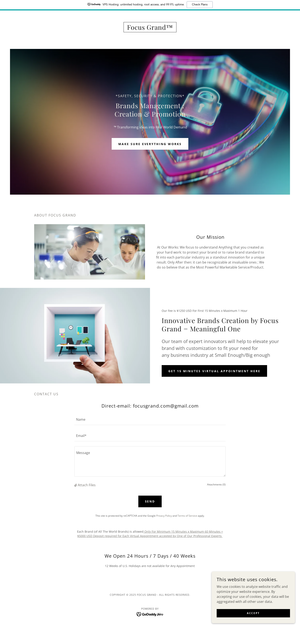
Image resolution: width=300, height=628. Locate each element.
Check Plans (200, 4)
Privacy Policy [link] (164, 515)
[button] (76, 485)
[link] (150, 28)
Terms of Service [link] (187, 515)
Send (150, 501)
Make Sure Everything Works (150, 144)
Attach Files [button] (87, 485)
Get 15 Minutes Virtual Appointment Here (214, 371)
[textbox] (149, 419)
